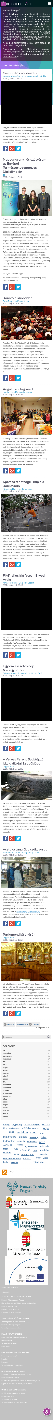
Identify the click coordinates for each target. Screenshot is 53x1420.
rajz (16, 1148)
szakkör (21, 1141)
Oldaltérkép (5, 1292)
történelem (9, 1141)
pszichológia (14, 1128)
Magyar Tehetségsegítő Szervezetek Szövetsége (18, 1303)
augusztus (7, 1059)
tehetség (44, 1150)
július (5, 1065)
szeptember (7, 1056)
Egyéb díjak (5, 1346)
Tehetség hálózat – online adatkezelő (14, 1402)
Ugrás (36, 1024)
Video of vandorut (26, 102)
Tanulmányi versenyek (9, 1399)
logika (5, 1162)
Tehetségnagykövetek (9, 1343)
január (5, 1079)
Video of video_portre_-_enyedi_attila (26, 609)
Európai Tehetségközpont (10, 1309)
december (7, 1085)
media (45, 1128)
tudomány (44, 1154)
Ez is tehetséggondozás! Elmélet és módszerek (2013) (20, 1381)
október (6, 1090)
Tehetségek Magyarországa (11, 1328)
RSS (10, 1172)
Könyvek (4, 1362)
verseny (34, 1137)
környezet (32, 1141)
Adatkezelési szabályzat (9, 1287)
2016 (5, 1062)
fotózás (14, 1162)
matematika (9, 1136)
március (6, 1073)
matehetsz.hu (10, 56)
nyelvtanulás (31, 1146)
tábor (5, 1149)
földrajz (6, 1124)
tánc (41, 1133)
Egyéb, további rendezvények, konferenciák (16, 1384)
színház (27, 1158)
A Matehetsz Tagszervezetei (11, 1312)
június (5, 1102)
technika (46, 1124)
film (5, 1128)
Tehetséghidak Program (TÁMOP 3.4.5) (15, 1322)
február (6, 1076)
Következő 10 (24, 1024)
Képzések (4, 1359)
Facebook (5, 148)
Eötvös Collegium (32, 1124)
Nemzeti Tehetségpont (9, 1306)
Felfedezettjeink (6, 1340)
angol (12, 1132)
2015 (5, 1082)
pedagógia (44, 1146)
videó (45, 1158)
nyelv (38, 1158)
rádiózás (7, 1152)
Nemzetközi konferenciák (10, 1377)
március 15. (25, 1150)
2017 (5, 1050)
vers (35, 1150)
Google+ (12, 148)
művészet (39, 1162)
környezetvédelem (12, 1158)
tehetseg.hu (23, 54)
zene (42, 1142)
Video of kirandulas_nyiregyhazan (26, 699)
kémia (16, 1154)
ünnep (20, 1145)
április (5, 1070)
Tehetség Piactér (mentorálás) (11, 1365)
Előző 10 (9, 1024)
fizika (43, 1137)
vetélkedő (7, 1145)
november (7, 1053)
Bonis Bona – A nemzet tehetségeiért (14, 1337)
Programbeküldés (7, 1396)
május (5, 1067)
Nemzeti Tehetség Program (10, 1325)
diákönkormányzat (30, 1128)
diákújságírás (27, 1154)
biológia (23, 1136)
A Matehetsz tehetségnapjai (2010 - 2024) (16, 1374)
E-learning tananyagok (9, 1356)
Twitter (18, 148)
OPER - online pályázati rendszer (13, 1393)
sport (33, 1132)
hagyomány (17, 1124)
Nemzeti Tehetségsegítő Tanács (12, 1300)
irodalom (22, 1132)
